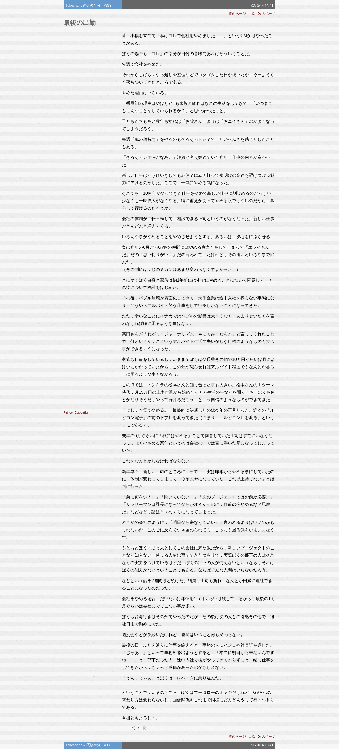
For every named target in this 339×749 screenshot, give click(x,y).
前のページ (237, 14)
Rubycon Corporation (76, 412)
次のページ (266, 14)
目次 (251, 14)
